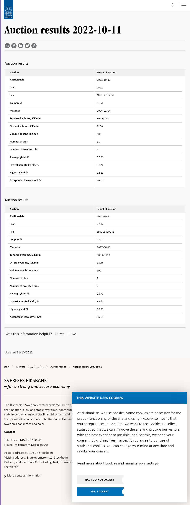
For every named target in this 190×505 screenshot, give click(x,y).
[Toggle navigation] (183, 5)
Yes (61, 333)
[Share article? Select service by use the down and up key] (21, 45)
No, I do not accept (99, 479)
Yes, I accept (100, 491)
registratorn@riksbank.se (31, 445)
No (74, 333)
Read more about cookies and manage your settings (118, 463)
